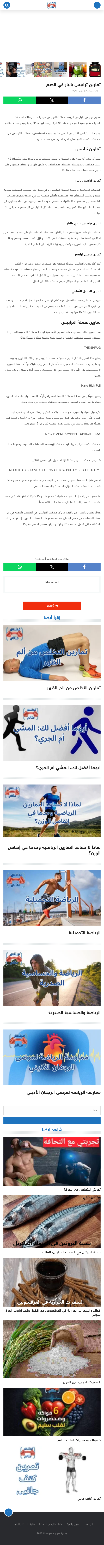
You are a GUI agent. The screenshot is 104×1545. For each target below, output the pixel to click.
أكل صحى (88, 1524)
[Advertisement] (52, 36)
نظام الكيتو (20, 1524)
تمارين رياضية (73, 1524)
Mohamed (52, 582)
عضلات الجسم (55, 1524)
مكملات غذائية (37, 1524)
